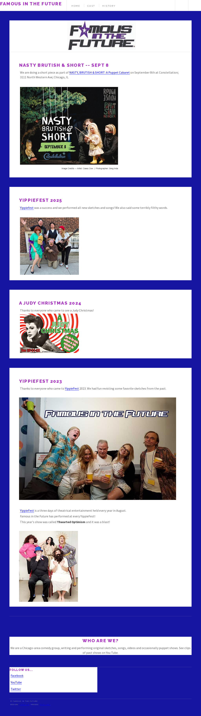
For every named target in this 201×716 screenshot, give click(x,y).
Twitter (16, 689)
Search (181, 5)
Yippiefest (27, 208)
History (109, 6)
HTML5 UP (24, 704)
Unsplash (45, 704)
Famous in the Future (31, 3)
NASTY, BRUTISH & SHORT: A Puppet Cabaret (99, 72)
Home (75, 6)
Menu (194, 5)
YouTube (16, 682)
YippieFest (72, 388)
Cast (91, 6)
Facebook (17, 676)
